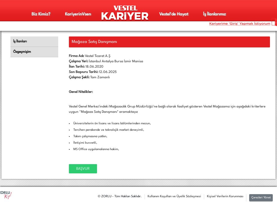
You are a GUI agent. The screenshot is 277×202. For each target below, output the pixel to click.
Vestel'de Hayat (173, 14)
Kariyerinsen (78, 14)
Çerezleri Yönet (261, 197)
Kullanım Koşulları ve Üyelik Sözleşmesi (174, 196)
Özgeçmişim (22, 52)
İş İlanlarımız (214, 14)
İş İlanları (20, 41)
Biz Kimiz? (40, 14)
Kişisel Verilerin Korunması (225, 196)
